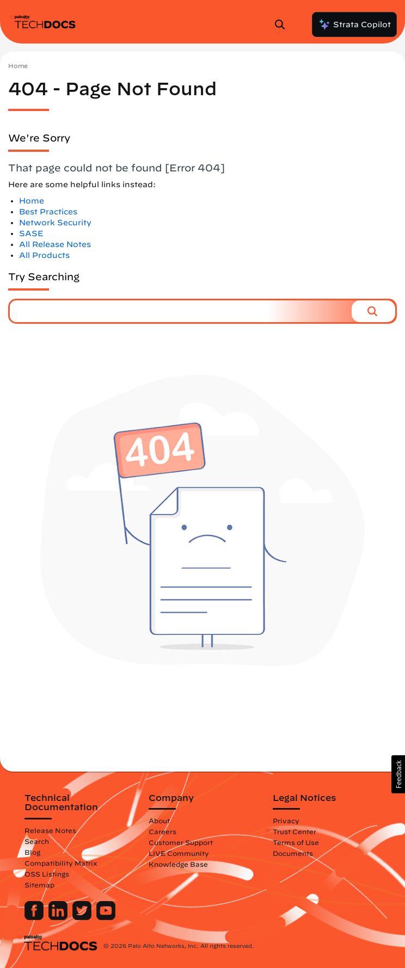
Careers (162, 831)
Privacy (286, 820)
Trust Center (294, 831)
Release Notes (50, 830)
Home (18, 65)
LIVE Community (179, 853)
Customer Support (181, 842)
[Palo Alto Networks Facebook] (35, 917)
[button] (373, 311)
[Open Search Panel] (283, 24)
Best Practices (48, 211)
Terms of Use (296, 842)
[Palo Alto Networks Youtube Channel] (105, 917)
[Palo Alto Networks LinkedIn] (59, 917)
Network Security (55, 222)
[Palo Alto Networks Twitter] (83, 917)
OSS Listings (46, 874)
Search (36, 841)
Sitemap (39, 885)
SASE (31, 233)
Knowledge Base (178, 864)
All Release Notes (55, 244)
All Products (44, 255)
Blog (32, 852)
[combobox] (181, 311)
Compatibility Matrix (60, 863)
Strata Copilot (354, 24)
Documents (293, 853)
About (159, 820)
